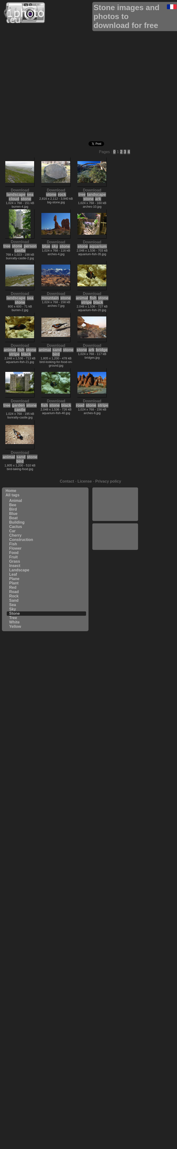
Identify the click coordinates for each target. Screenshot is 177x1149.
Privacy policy (108, 481)
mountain (50, 298)
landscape (15, 194)
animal (82, 298)
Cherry (15, 535)
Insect (14, 566)
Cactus (15, 527)
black (98, 302)
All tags (12, 495)
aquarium (98, 246)
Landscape (19, 570)
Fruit (13, 557)
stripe (86, 302)
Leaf (13, 574)
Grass (14, 561)
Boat (13, 518)
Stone (14, 613)
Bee (12, 505)
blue (46, 246)
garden (18, 405)
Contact (67, 481)
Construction (21, 540)
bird (56, 354)
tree (81, 194)
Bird (13, 509)
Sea (12, 605)
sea (30, 194)
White (14, 622)
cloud (14, 199)
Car (12, 531)
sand (56, 350)
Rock (14, 596)
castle (19, 250)
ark (98, 199)
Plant (14, 583)
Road (14, 592)
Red (12, 587)
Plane (14, 579)
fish (93, 298)
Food (14, 553)
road (80, 405)
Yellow (15, 626)
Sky (12, 609)
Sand (14, 600)
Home (11, 491)
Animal (15, 501)
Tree (13, 618)
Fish (13, 544)
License (84, 481)
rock (62, 194)
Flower (15, 548)
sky (55, 246)
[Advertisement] (115, 504)
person (30, 246)
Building (17, 522)
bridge (101, 350)
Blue (13, 514)
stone (26, 199)
